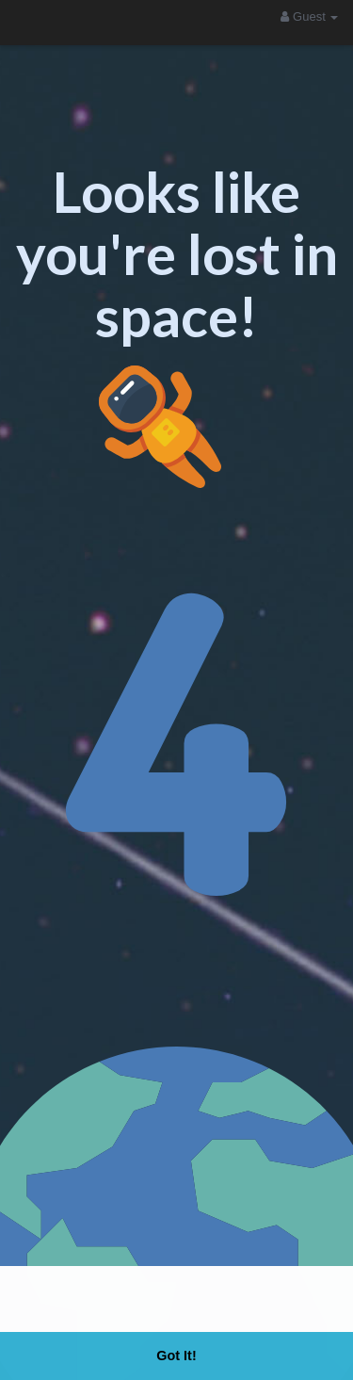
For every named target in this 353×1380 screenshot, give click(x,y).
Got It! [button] (176, 1355)
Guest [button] (309, 16)
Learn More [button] (274, 1302)
